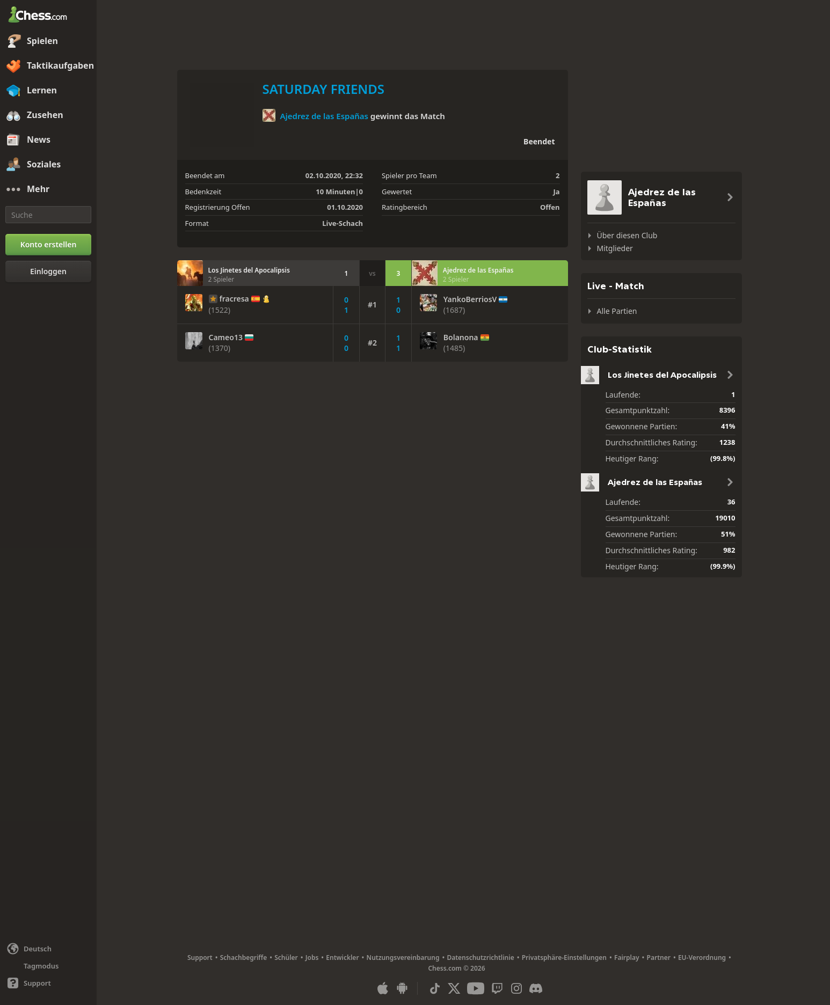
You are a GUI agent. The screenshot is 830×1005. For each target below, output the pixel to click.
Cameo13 (226, 337)
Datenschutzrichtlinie (480, 957)
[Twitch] (497, 988)
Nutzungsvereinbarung (403, 957)
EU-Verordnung (702, 957)
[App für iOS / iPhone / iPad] (382, 988)
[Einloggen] (48, 271)
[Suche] (48, 214)
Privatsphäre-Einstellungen (564, 957)
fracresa (234, 299)
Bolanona (460, 337)
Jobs (312, 957)
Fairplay (626, 957)
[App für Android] (402, 988)
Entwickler (342, 957)
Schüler (286, 957)
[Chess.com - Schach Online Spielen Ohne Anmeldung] (48, 15)
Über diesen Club (627, 235)
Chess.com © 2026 (456, 968)
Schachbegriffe (243, 957)
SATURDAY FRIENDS (324, 89)
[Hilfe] (48, 983)
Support (200, 957)
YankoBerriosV (470, 299)
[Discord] (535, 988)
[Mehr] (48, 189)
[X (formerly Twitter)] (454, 988)
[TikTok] (434, 988)
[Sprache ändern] (48, 948)
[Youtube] (475, 988)
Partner (659, 957)
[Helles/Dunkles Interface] (48, 965)
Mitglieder (615, 248)
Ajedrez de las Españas (324, 116)
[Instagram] (516, 988)
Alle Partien (617, 311)
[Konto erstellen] (48, 244)
